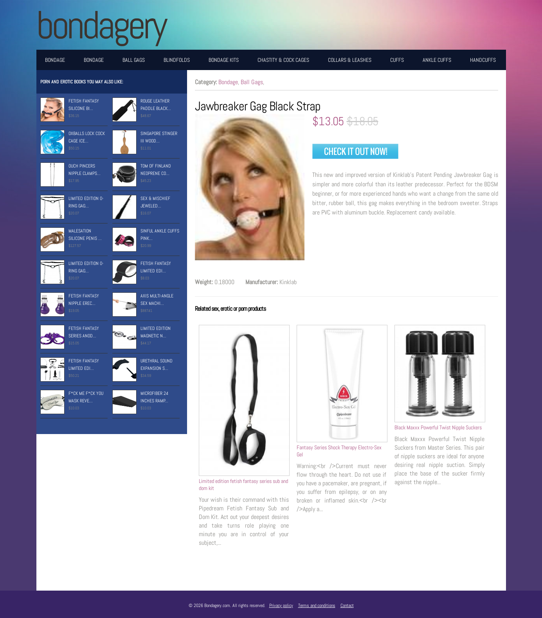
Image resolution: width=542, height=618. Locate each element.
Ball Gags (133, 59)
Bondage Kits (224, 59)
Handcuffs (483, 59)
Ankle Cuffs (437, 59)
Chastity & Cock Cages (283, 59)
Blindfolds (177, 59)
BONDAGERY (100, 25)
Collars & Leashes (349, 59)
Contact (347, 605)
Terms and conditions (316, 605)
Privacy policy (281, 605)
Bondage (55, 59)
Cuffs (397, 59)
